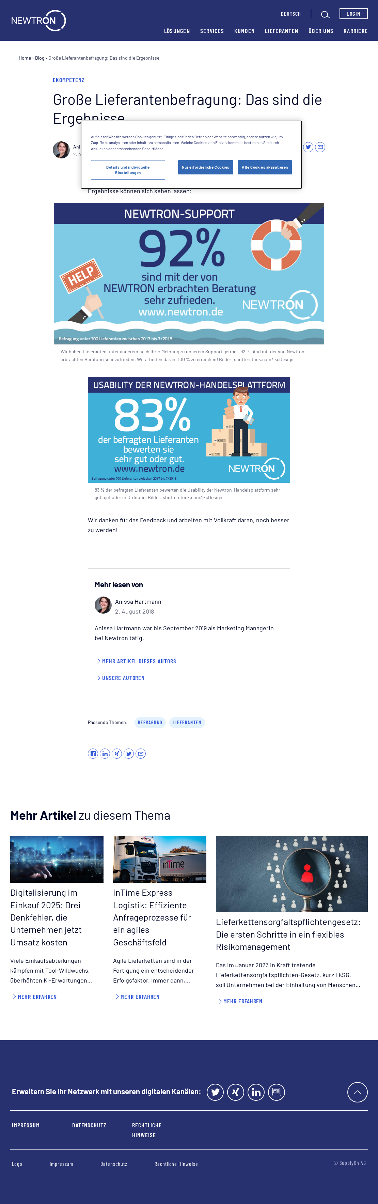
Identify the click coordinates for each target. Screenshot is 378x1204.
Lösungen (177, 30)
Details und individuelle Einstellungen (128, 170)
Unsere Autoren (123, 677)
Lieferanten (281, 30)
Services (212, 30)
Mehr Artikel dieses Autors (139, 661)
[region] (191, 154)
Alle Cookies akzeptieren (265, 167)
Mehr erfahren (37, 996)
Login (353, 13)
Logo (17, 1163)
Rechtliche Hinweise (147, 1130)
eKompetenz (68, 79)
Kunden (244, 30)
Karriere (356, 30)
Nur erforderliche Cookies (206, 167)
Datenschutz (89, 1125)
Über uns (321, 30)
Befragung (150, 722)
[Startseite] (38, 20)
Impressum (26, 1125)
